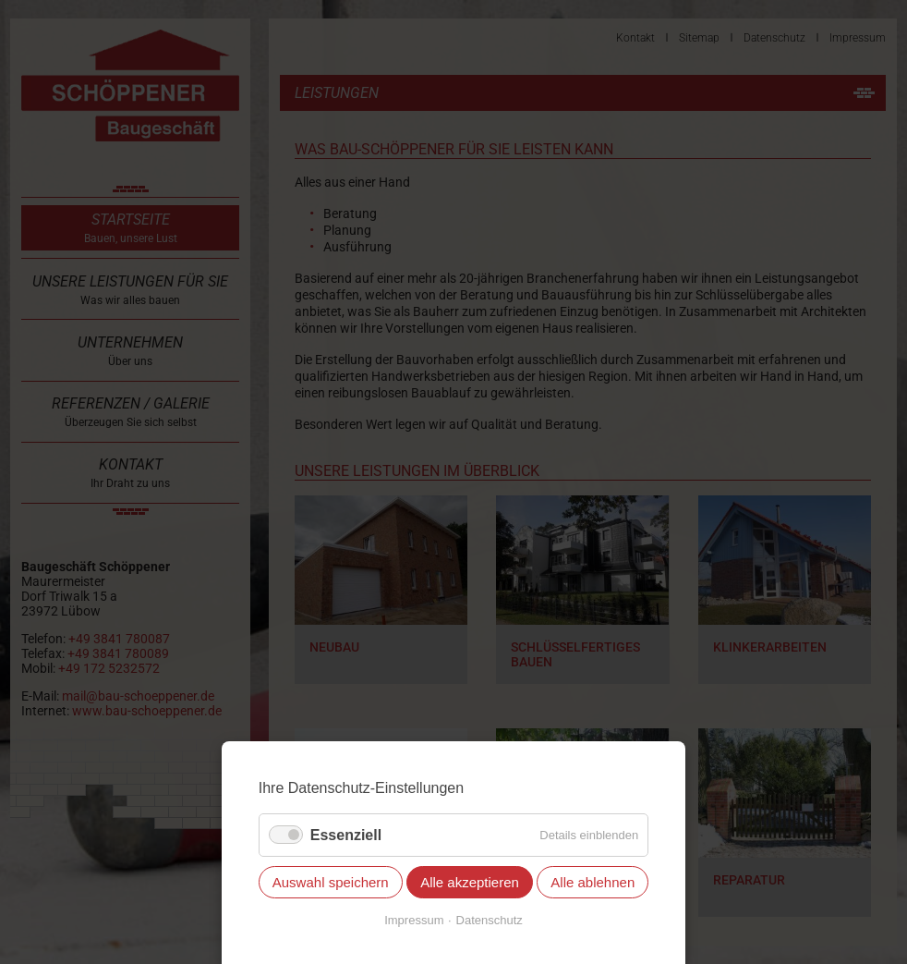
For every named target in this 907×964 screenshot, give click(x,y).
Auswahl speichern (330, 882)
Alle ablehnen (592, 882)
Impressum (413, 920)
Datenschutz (489, 920)
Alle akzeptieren (469, 882)
